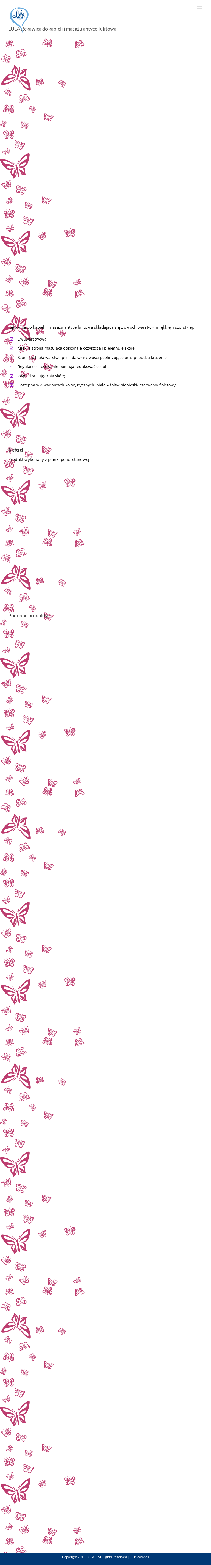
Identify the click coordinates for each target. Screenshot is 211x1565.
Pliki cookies (140, 1557)
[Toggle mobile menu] (200, 8)
